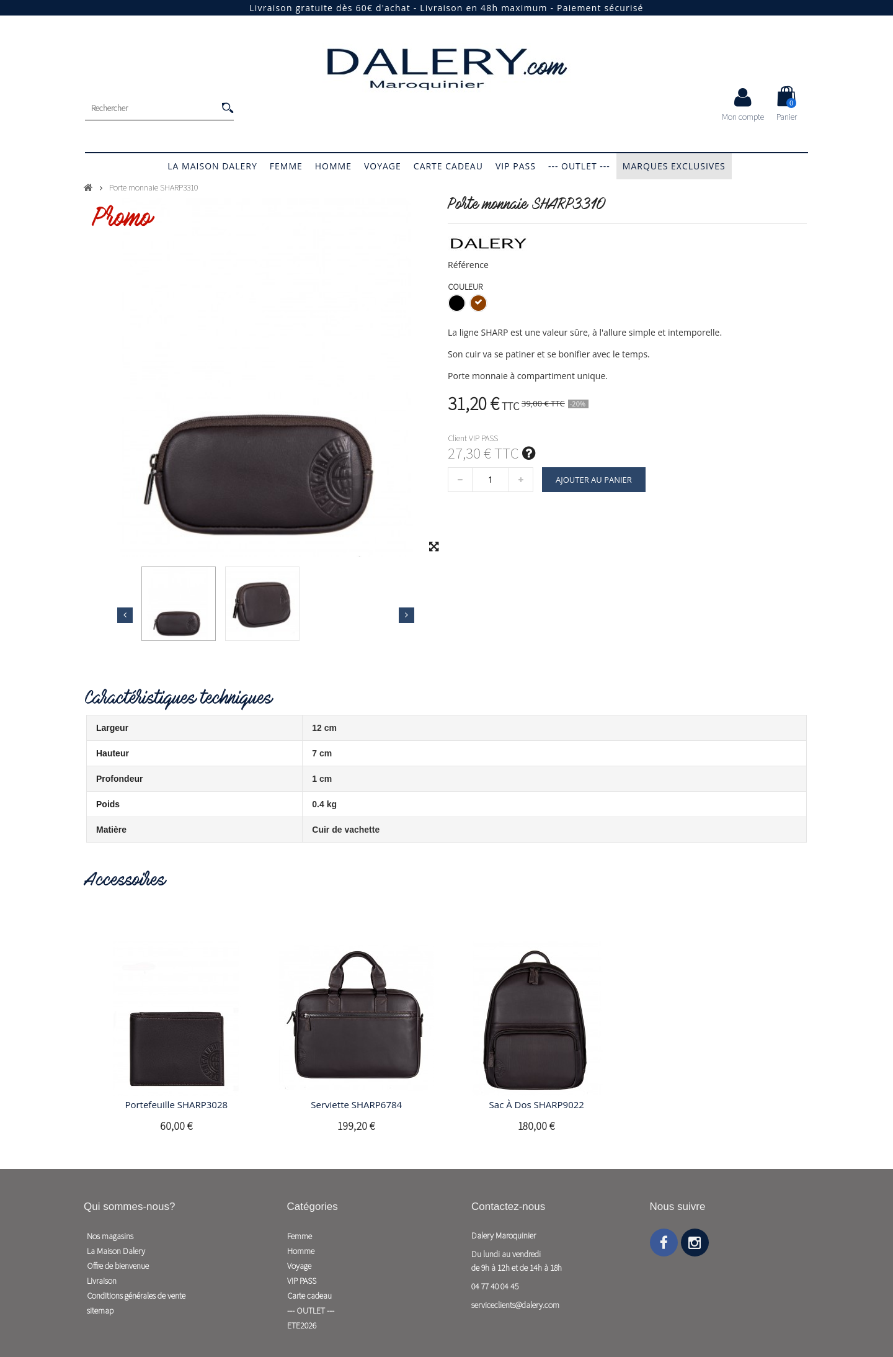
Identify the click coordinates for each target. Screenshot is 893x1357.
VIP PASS (515, 166)
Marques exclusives (674, 166)
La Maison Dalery (212, 166)
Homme (333, 166)
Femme (286, 166)
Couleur (466, 286)
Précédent (125, 615)
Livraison (102, 1280)
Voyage (382, 166)
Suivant (406, 615)
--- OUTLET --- (579, 166)
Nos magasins (110, 1236)
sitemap (100, 1310)
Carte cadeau (448, 166)
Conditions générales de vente (136, 1295)
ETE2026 (301, 1325)
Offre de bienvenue (118, 1265)
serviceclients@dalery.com (515, 1304)
